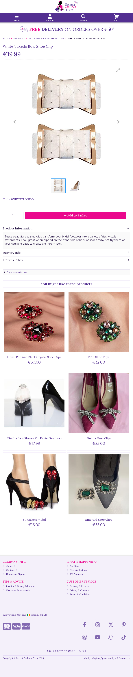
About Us (9, 566)
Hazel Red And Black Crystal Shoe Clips (34, 357)
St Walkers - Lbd (34, 519)
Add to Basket (75, 215)
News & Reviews (77, 570)
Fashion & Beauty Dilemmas (19, 586)
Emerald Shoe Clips (98, 519)
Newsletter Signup (14, 574)
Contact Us (10, 570)
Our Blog (73, 566)
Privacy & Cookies (78, 590)
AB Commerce (122, 658)
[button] (118, 70)
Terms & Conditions (79, 594)
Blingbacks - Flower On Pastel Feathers (34, 438)
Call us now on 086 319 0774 (66, 651)
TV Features (75, 574)
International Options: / (25, 614)
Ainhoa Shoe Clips (98, 438)
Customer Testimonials (16, 590)
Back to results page (17, 272)
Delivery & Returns (78, 586)
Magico (96, 658)
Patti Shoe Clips (99, 357)
